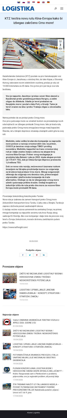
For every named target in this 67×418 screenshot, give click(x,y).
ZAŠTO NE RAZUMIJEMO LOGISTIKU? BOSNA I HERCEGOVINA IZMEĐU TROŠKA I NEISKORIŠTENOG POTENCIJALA (41, 276)
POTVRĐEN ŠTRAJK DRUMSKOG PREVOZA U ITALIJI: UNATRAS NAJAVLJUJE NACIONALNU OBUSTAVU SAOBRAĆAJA (35, 357)
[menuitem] (19, 2)
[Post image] (10, 278)
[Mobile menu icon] (61, 8)
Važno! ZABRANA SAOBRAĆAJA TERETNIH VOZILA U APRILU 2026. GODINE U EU (36, 321)
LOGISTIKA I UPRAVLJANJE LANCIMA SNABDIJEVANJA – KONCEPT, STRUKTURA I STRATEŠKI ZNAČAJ (39, 293)
